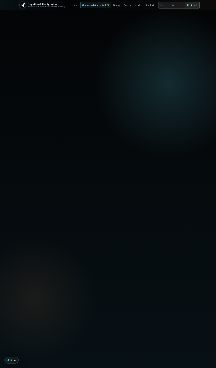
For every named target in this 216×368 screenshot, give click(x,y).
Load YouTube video (94, 331)
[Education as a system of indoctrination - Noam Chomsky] (107, 351)
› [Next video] (184, 281)
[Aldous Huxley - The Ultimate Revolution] (103, 351)
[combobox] (172, 5)
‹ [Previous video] (178, 281)
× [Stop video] (191, 281)
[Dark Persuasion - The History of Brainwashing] (113, 351)
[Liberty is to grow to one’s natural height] (110, 351)
